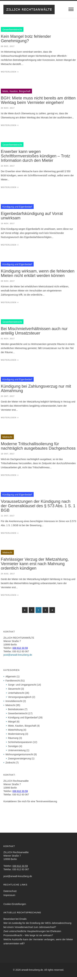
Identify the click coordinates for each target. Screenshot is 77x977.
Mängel (12, 721)
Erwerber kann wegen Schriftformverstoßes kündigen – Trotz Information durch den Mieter (35, 156)
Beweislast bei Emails (14, 919)
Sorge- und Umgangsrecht (22, 684)
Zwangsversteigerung (19, 758)
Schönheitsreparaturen (20, 742)
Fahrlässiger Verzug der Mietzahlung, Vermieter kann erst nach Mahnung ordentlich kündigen (35, 563)
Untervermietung (17, 750)
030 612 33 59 (20, 648)
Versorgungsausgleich (20, 697)
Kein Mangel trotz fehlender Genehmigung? (26, 38)
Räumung (13, 738)
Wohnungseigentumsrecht (19, 754)
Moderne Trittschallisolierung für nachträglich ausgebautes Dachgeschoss (38, 445)
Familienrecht (12, 680)
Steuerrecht (14, 688)
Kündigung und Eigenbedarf (23, 717)
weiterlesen (8, 72)
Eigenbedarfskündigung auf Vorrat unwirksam (32, 215)
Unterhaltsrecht (16, 693)
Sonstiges (13, 746)
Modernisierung (16, 734)
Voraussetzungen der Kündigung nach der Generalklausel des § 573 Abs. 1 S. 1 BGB (38, 506)
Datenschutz (10, 891)
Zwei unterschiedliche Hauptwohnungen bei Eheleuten (32, 931)
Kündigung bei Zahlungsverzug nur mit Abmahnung (36, 388)
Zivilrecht (10, 762)
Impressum (9, 895)
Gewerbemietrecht (17, 713)
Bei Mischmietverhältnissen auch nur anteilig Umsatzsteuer (34, 330)
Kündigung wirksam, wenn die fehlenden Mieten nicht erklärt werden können (37, 273)
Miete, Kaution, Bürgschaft (22, 725)
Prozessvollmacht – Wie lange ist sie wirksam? (28, 935)
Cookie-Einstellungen (14, 904)
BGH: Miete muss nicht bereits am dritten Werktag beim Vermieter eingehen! (38, 100)
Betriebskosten (16, 709)
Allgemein (10, 676)
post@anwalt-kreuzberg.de (17, 654)
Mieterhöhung (15, 729)
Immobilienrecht (13, 701)
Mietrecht (10, 705)
